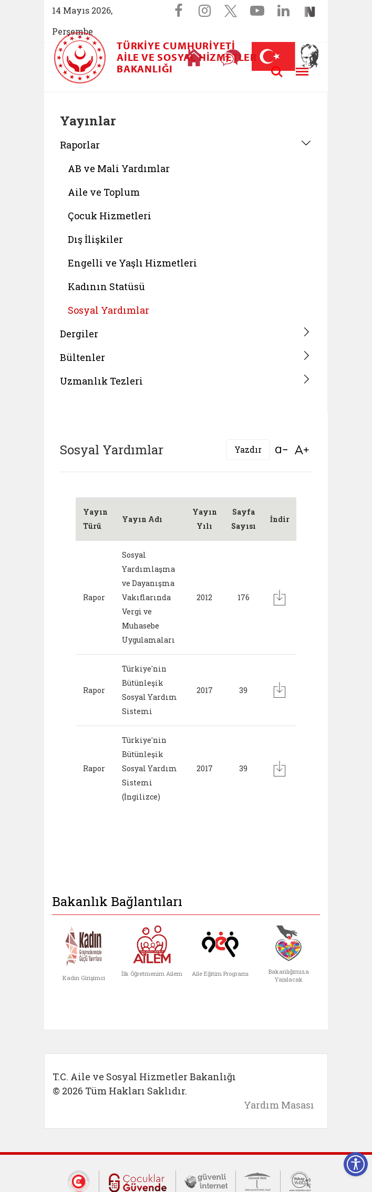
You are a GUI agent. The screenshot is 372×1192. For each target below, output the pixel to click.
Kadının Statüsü (106, 286)
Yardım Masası (279, 1105)
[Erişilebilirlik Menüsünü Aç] (356, 1164)
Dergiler (79, 333)
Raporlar (80, 145)
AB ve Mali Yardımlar (119, 168)
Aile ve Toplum (104, 192)
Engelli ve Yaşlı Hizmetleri (132, 263)
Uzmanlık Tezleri (101, 381)
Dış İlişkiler (95, 239)
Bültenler (82, 357)
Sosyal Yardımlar (108, 310)
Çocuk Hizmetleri (109, 215)
